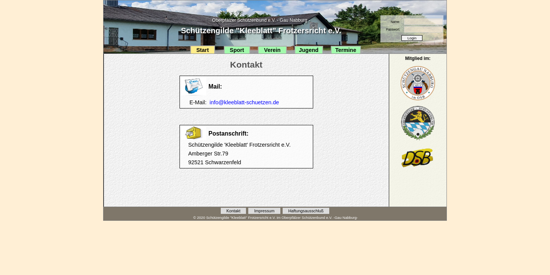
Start (202, 50)
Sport (237, 50)
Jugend (309, 50)
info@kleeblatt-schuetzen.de (244, 102)
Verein (272, 50)
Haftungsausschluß (306, 211)
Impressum (264, 211)
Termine (345, 50)
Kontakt (233, 211)
